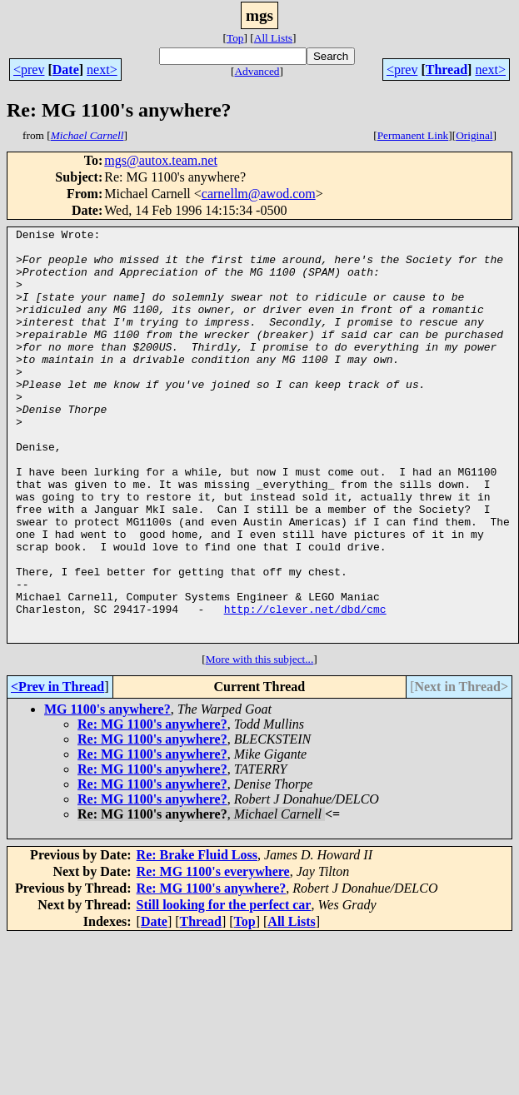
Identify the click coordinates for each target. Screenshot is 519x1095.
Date (65, 69)
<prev (28, 69)
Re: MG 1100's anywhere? (152, 806)
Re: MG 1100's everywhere (213, 954)
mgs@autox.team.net (160, 160)
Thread (446, 69)
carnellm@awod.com (259, 194)
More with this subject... (260, 741)
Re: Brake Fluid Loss (197, 937)
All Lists (273, 38)
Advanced (256, 71)
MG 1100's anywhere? (107, 791)
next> (102, 69)
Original (474, 135)
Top (235, 38)
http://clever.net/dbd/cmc (305, 686)
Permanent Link (413, 135)
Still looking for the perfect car (224, 987)
